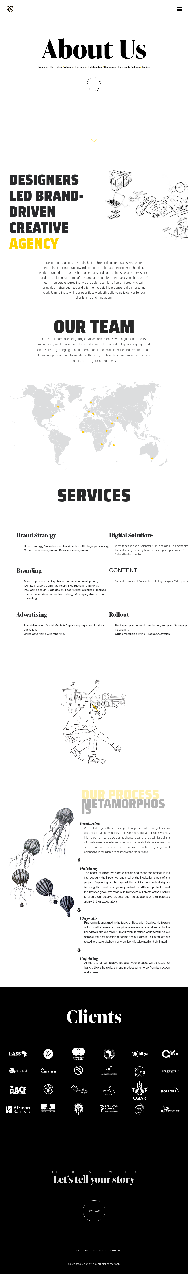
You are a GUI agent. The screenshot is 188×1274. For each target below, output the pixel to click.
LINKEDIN (115, 1250)
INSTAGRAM (100, 1250)
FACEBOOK (82, 1250)
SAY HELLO (94, 1211)
